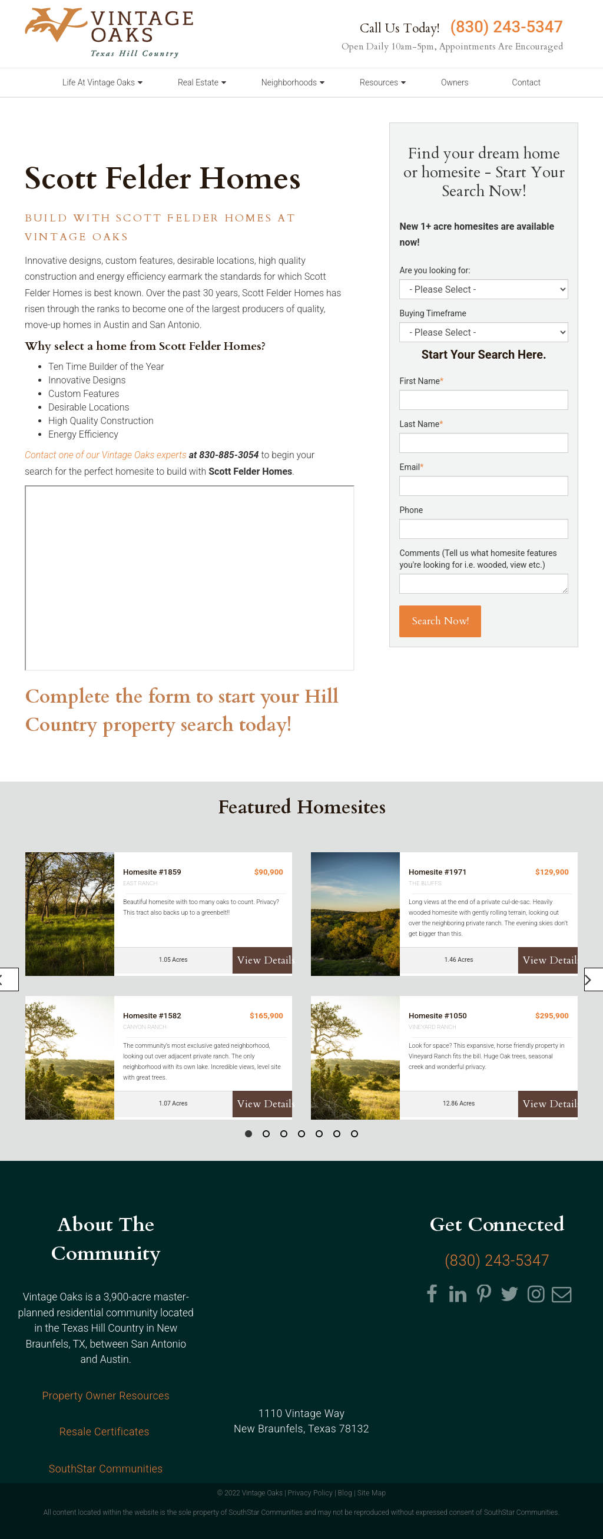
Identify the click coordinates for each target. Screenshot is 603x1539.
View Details (264, 960)
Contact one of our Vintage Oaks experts (106, 455)
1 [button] (248, 1135)
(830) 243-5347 (504, 27)
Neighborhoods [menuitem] (289, 82)
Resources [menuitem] (379, 82)
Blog (345, 1493)
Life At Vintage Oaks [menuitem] (98, 82)
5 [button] (319, 1135)
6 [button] (337, 1135)
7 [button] (354, 1135)
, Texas (301, 1431)
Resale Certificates (106, 1432)
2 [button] (266, 1135)
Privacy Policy (310, 1493)
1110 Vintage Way (301, 1415)
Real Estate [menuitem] (198, 82)
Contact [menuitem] (526, 82)
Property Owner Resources (106, 1396)
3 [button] (284, 1135)
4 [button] (301, 1135)
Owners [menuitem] (455, 82)
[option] (301, 986)
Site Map (371, 1493)
